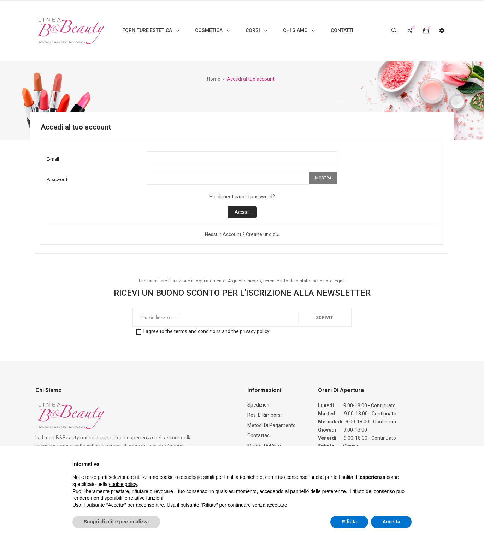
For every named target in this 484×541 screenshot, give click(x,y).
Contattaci (259, 435)
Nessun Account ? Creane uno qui (242, 234)
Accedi (242, 212)
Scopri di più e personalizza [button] (116, 521)
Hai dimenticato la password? (242, 196)
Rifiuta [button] (349, 521)
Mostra (323, 178)
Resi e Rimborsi (264, 415)
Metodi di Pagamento (271, 425)
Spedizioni (259, 405)
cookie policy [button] (123, 484)
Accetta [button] (391, 521)
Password (57, 179)
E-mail (53, 159)
